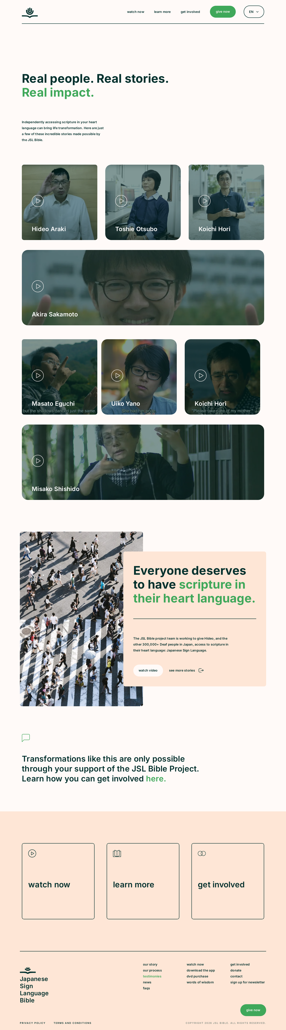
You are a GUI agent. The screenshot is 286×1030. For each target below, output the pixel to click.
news (147, 982)
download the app (201, 970)
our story (150, 964)
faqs (146, 988)
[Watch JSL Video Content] (58, 881)
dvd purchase (197, 976)
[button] (136, 12)
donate (236, 970)
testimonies (152, 976)
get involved (240, 964)
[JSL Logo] (30, 17)
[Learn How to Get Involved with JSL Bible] (227, 881)
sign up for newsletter (247, 982)
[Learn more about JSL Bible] (143, 881)
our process (152, 970)
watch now (195, 964)
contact (236, 976)
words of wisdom (200, 982)
